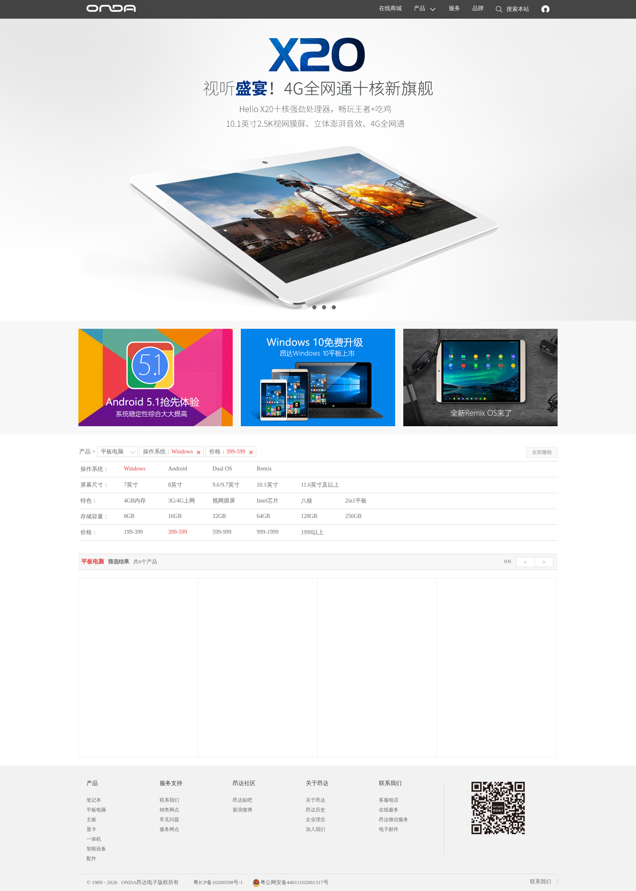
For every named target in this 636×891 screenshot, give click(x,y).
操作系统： (168, 452)
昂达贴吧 (242, 800)
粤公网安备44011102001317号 (290, 882)
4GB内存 (135, 501)
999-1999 (268, 532)
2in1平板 (356, 501)
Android (177, 469)
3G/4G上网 (181, 501)
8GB (129, 516)
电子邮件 (388, 829)
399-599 (177, 532)
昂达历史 (315, 810)
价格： (227, 452)
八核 (306, 501)
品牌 (478, 8)
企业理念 (315, 819)
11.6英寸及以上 (320, 485)
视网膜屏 (223, 501)
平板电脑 (112, 452)
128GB (309, 516)
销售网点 (169, 810)
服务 (454, 8)
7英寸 (131, 485)
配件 (91, 858)
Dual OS (222, 469)
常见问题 (169, 819)
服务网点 (169, 829)
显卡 (91, 829)
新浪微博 (242, 810)
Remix (264, 469)
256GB (353, 516)
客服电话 (388, 800)
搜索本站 (512, 10)
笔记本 (94, 800)
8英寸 (175, 485)
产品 (419, 8)
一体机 (94, 839)
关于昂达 (315, 800)
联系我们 (169, 800)
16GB (175, 516)
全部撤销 (542, 452)
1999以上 (312, 532)
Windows (134, 469)
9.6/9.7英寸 (226, 485)
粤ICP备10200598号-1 (217, 882)
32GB (219, 516)
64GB (263, 516)
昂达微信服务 (393, 819)
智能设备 (96, 849)
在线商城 (390, 8)
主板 (91, 819)
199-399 (133, 532)
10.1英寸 (267, 485)
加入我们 (315, 829)
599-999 (221, 532)
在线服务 (388, 810)
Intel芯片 (268, 501)
